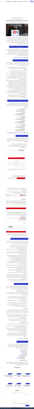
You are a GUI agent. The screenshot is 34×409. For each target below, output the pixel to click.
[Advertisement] (17, 9)
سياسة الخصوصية (5, 408)
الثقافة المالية (14, 1)
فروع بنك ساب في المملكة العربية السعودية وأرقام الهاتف (16, 132)
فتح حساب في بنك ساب (21, 338)
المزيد (4, 1)
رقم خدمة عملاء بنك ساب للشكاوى (19, 57)
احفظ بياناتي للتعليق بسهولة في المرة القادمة (21, 403)
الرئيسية (25, 1)
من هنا (13, 144)
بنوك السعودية (28, 373)
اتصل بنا (2, 408)
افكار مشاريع (20, 1)
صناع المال (19, 43)
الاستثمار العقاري (8, 1)
